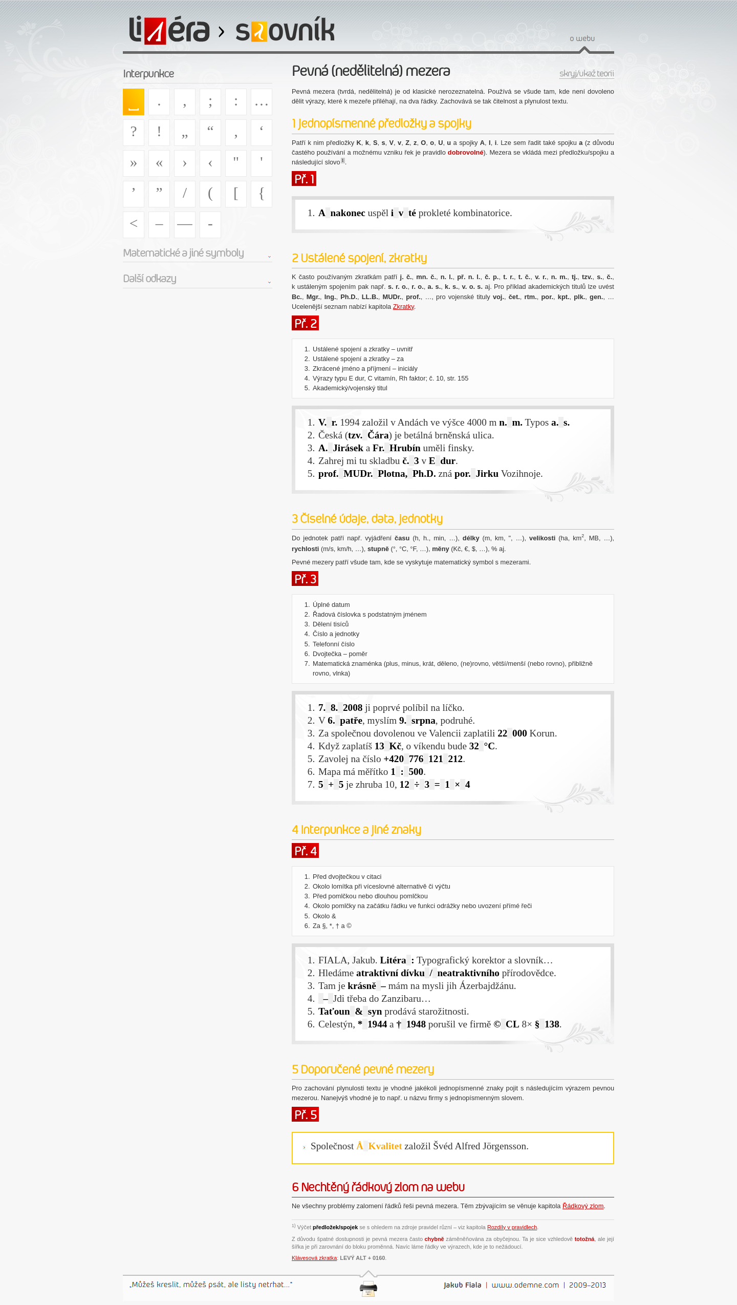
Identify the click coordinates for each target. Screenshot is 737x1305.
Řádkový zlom (582, 1206)
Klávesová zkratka (314, 1258)
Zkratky (403, 306)
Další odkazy (149, 278)
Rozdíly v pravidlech (512, 1227)
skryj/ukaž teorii (586, 73)
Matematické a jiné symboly (183, 253)
